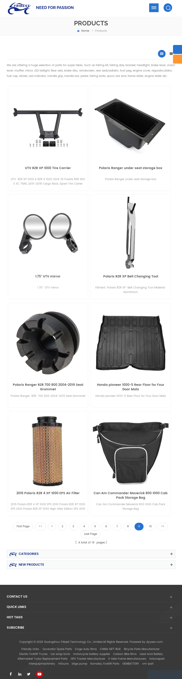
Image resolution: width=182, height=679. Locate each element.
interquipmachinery (42, 659)
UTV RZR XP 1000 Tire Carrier (48, 168)
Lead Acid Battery (151, 650)
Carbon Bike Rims (125, 650)
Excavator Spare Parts (57, 645)
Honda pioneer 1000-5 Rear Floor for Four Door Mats (130, 385)
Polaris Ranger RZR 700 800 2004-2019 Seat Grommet (48, 385)
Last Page (90, 530)
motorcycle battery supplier (91, 650)
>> (162, 522)
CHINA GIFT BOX (110, 645)
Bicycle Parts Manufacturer (142, 645)
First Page (23, 522)
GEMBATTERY (130, 659)
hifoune (63, 659)
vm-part (147, 659)
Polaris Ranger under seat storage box (130, 168)
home (83, 31)
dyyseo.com (154, 638)
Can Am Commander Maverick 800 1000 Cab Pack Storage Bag (131, 492)
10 (150, 522)
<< (40, 522)
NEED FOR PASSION (55, 7)
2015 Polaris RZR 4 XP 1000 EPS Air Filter (48, 490)
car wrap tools (60, 650)
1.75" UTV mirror (48, 275)
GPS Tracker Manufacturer (88, 655)
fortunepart (156, 655)
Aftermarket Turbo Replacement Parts (42, 655)
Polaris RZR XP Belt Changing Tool (130, 275)
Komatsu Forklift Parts (104, 659)
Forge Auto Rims (86, 645)
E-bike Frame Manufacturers (127, 655)
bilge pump (79, 659)
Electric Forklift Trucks (33, 650)
